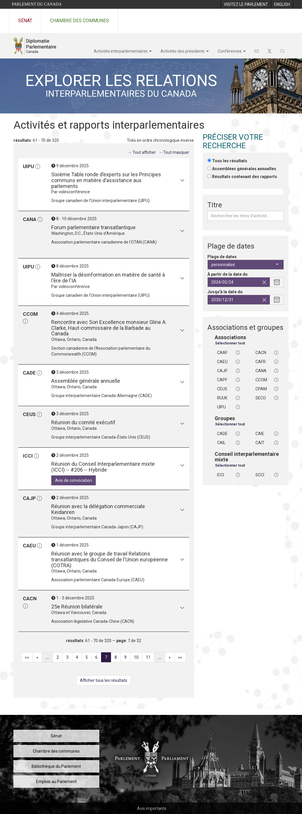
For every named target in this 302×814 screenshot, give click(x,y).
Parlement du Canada (37, 4)
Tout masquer (176, 152)
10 (138, 658)
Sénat (25, 20)
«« (29, 658)
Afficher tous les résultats (103, 680)
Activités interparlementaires (121, 51)
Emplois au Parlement (56, 781)
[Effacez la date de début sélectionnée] (264, 282)
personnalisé (244, 264)
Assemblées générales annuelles (244, 168)
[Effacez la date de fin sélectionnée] (264, 300)
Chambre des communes (79, 20)
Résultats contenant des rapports (244, 176)
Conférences (230, 51)
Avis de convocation (73, 480)
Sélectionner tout (230, 343)
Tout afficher (144, 152)
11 (150, 658)
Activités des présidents (183, 51)
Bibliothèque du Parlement (56, 766)
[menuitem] (246, 4)
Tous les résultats (229, 160)
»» (182, 658)
